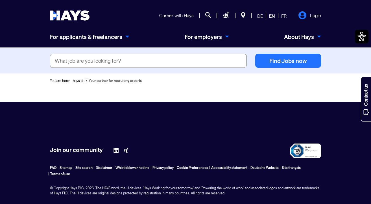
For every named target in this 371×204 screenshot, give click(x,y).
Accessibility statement (229, 168)
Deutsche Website (264, 168)
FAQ (53, 168)
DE (260, 16)
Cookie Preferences (192, 168)
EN (272, 16)
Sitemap (66, 168)
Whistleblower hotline (132, 168)
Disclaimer (104, 168)
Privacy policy (163, 168)
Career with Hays (176, 15)
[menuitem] (89, 36)
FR (284, 16)
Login (309, 15)
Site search (84, 168)
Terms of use (60, 174)
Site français (291, 168)
